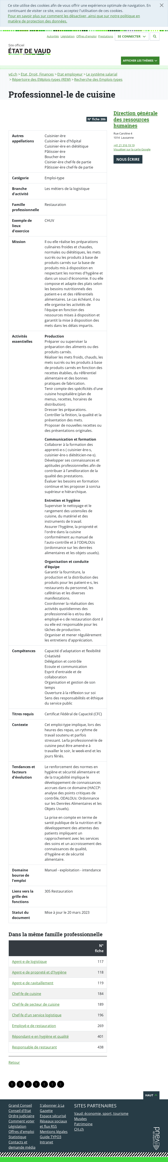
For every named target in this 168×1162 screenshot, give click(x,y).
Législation (68, 36)
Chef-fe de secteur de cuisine (36, 1004)
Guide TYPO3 (50, 1136)
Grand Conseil (20, 1105)
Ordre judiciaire (21, 1116)
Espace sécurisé (53, 1116)
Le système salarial (101, 74)
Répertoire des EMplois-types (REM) (41, 79)
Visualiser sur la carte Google (132, 149)
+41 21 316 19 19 (124, 145)
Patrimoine (83, 1124)
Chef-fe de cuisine (26, 993)
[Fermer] (162, 5)
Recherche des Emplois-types (98, 79)
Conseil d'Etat (20, 1110)
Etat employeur (70, 74)
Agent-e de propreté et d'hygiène (39, 972)
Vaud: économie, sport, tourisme (101, 1113)
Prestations (105, 36)
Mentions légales (54, 1131)
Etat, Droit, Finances (37, 74)
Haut (151, 1095)
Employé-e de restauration (34, 1025)
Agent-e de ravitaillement (32, 983)
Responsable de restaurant (34, 1047)
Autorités (53, 36)
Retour (14, 1062)
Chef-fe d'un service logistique (36, 1015)
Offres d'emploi (86, 36)
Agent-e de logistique (29, 961)
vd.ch (13, 74)
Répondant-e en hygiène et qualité (40, 1036)
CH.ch (79, 1129)
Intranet (46, 1142)
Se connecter (132, 36)
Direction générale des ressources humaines (136, 119)
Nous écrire (128, 159)
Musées (80, 1118)
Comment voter (22, 1121)
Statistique (17, 1136)
